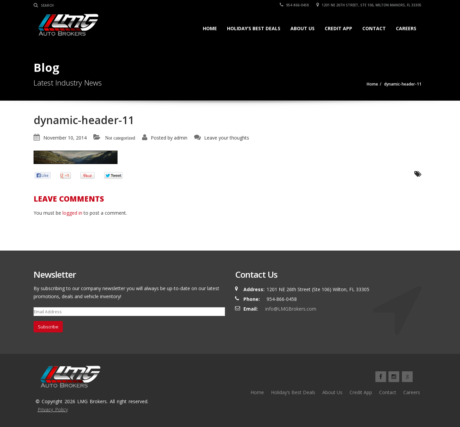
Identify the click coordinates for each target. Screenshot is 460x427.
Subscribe (48, 327)
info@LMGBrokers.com (290, 309)
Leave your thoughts (226, 138)
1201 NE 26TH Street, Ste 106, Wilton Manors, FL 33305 (368, 5)
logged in (72, 213)
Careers (406, 28)
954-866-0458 (294, 5)
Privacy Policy (53, 409)
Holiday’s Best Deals (253, 28)
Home (210, 28)
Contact (374, 28)
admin (180, 138)
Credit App (338, 28)
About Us (302, 28)
